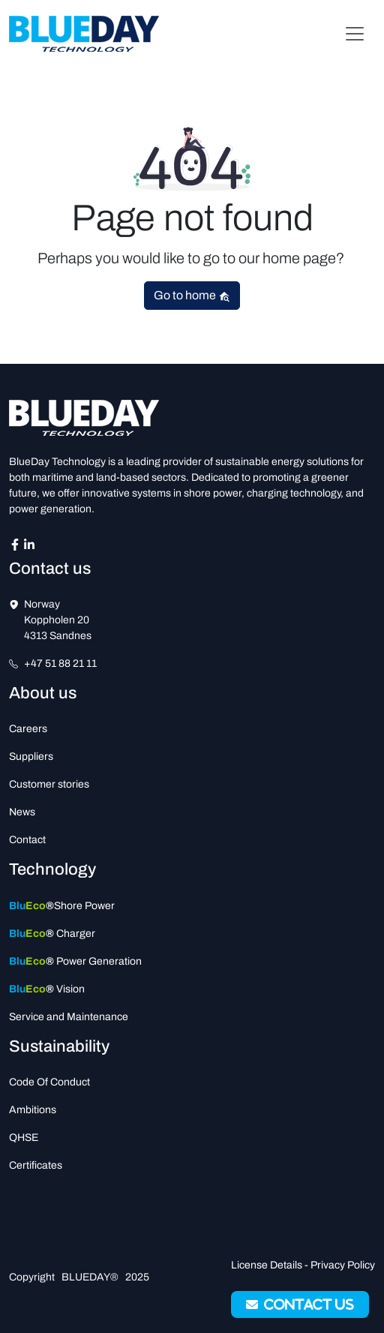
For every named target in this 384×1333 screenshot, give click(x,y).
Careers (28, 728)
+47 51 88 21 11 (60, 663)
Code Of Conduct (49, 1082)
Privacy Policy (342, 1265)
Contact (27, 839)
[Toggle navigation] (354, 34)
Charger (52, 933)
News (22, 812)
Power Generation (75, 961)
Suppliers (31, 756)
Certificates (35, 1165)
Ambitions (32, 1109)
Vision (47, 989)
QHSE (23, 1137)
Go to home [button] (192, 295)
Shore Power (62, 905)
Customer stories (49, 784)
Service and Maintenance (68, 1016)
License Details (266, 1265)
